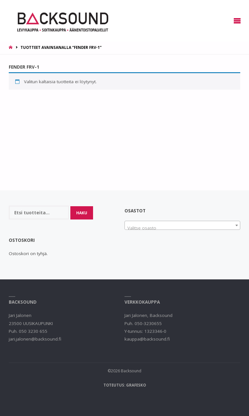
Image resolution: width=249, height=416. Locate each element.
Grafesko (136, 385)
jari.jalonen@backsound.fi (35, 339)
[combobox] (182, 225)
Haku (81, 213)
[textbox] (182, 228)
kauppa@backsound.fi (147, 339)
